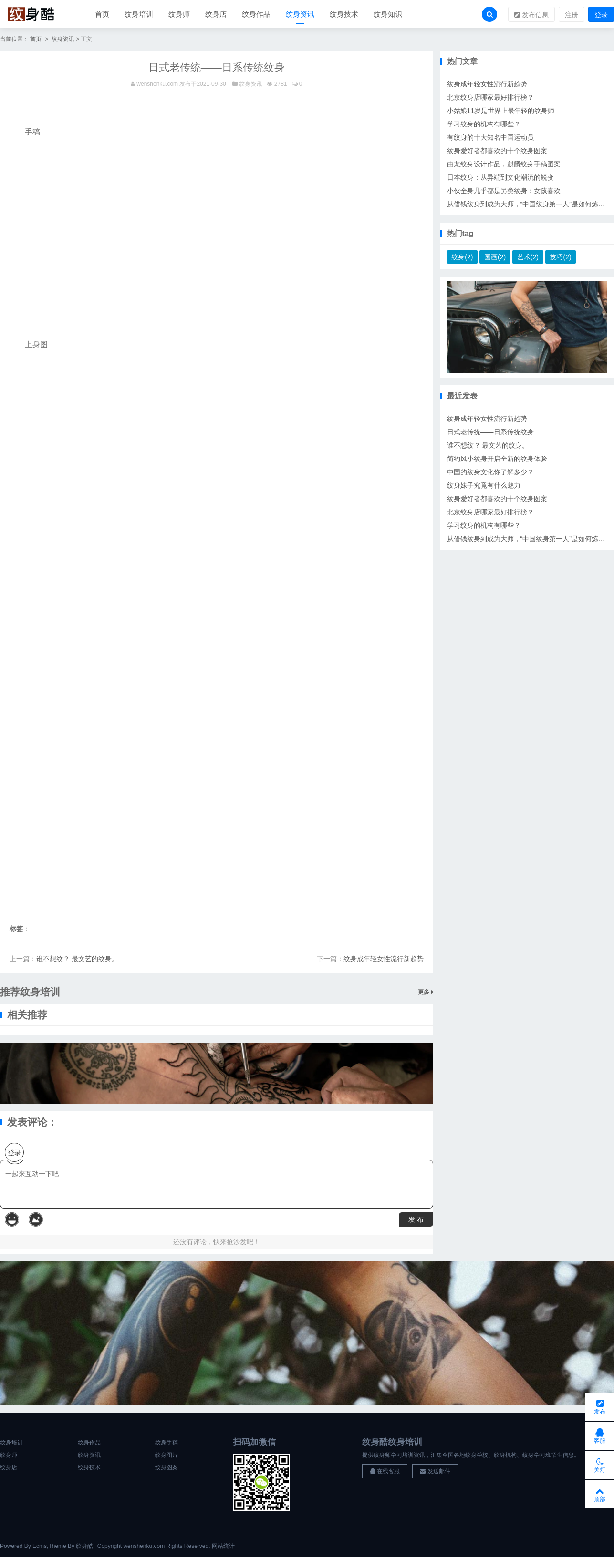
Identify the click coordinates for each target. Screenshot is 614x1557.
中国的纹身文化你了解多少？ (490, 472)
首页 (102, 14)
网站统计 (223, 1546)
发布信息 (531, 15)
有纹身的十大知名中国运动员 (490, 138)
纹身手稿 (166, 1443)
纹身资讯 (300, 14)
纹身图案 (166, 1468)
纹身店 (216, 14)
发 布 (416, 1220)
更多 (425, 992)
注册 (571, 15)
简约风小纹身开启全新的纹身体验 (497, 459)
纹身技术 (344, 14)
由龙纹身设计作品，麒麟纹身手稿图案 (504, 164)
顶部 (599, 1494)
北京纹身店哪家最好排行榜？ (490, 98)
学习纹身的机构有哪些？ (483, 124)
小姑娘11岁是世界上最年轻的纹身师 (501, 111)
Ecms (39, 1546)
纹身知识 (388, 14)
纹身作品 (256, 14)
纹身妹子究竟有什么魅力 (483, 486)
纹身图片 (166, 1455)
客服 (599, 1435)
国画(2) (495, 257)
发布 (599, 1405)
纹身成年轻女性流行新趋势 (383, 959)
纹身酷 (84, 1546)
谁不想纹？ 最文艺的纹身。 (77, 959)
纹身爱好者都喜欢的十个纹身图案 (497, 151)
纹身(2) (462, 257)
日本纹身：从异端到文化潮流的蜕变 (500, 178)
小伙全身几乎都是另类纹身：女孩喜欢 (504, 191)
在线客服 (385, 1471)
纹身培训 (139, 14)
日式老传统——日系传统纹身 (490, 432)
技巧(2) (560, 257)
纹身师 (179, 14)
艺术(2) (528, 257)
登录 (601, 15)
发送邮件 (435, 1471)
